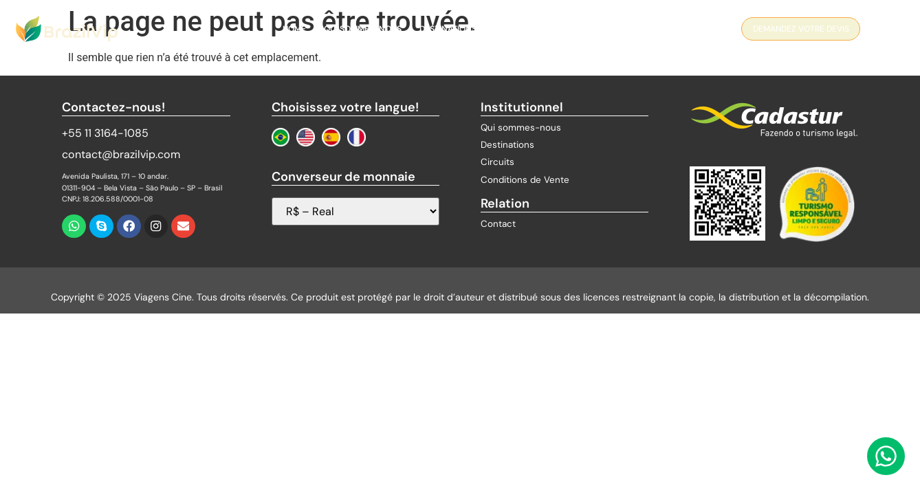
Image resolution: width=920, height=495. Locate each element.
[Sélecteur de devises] (355, 211)
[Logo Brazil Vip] (66, 28)
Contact (608, 28)
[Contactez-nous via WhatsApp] (886, 456)
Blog (560, 28)
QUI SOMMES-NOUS (363, 28)
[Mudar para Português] (281, 137)
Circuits (512, 28)
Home (294, 28)
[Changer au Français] (356, 137)
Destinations (448, 28)
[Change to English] (305, 137)
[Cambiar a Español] (331, 137)
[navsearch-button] (884, 31)
